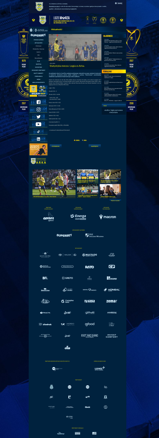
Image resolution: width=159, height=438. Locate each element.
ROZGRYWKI (38, 67)
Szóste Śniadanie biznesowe (108, 196)
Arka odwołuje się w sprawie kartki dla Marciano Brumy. (113, 89)
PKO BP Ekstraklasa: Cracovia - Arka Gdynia (44, 196)
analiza (107, 110)
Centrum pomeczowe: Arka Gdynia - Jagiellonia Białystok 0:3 (113, 47)
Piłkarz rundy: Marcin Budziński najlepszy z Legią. (112, 77)
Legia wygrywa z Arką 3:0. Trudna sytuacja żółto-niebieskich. (112, 95)
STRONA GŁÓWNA (38, 39)
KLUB (38, 61)
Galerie (39, 52)
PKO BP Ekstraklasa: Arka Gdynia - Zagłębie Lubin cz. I (109, 181)
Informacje (38, 46)
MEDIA (38, 79)
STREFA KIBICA (38, 76)
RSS (38, 55)
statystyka (113, 112)
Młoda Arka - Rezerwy (38, 49)
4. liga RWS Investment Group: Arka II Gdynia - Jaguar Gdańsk (87, 196)
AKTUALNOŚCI (38, 43)
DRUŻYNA (38, 64)
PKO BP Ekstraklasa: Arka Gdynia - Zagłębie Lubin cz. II (87, 181)
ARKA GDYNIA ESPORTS (38, 82)
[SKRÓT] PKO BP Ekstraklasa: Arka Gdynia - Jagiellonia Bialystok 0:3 (113, 41)
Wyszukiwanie (38, 58)
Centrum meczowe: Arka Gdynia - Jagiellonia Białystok (113, 65)
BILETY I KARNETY (38, 73)
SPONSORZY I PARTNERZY (38, 70)
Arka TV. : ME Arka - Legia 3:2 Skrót (113, 100)
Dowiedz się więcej (54, 6)
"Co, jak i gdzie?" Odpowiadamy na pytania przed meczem (113, 59)
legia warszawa (117, 110)
